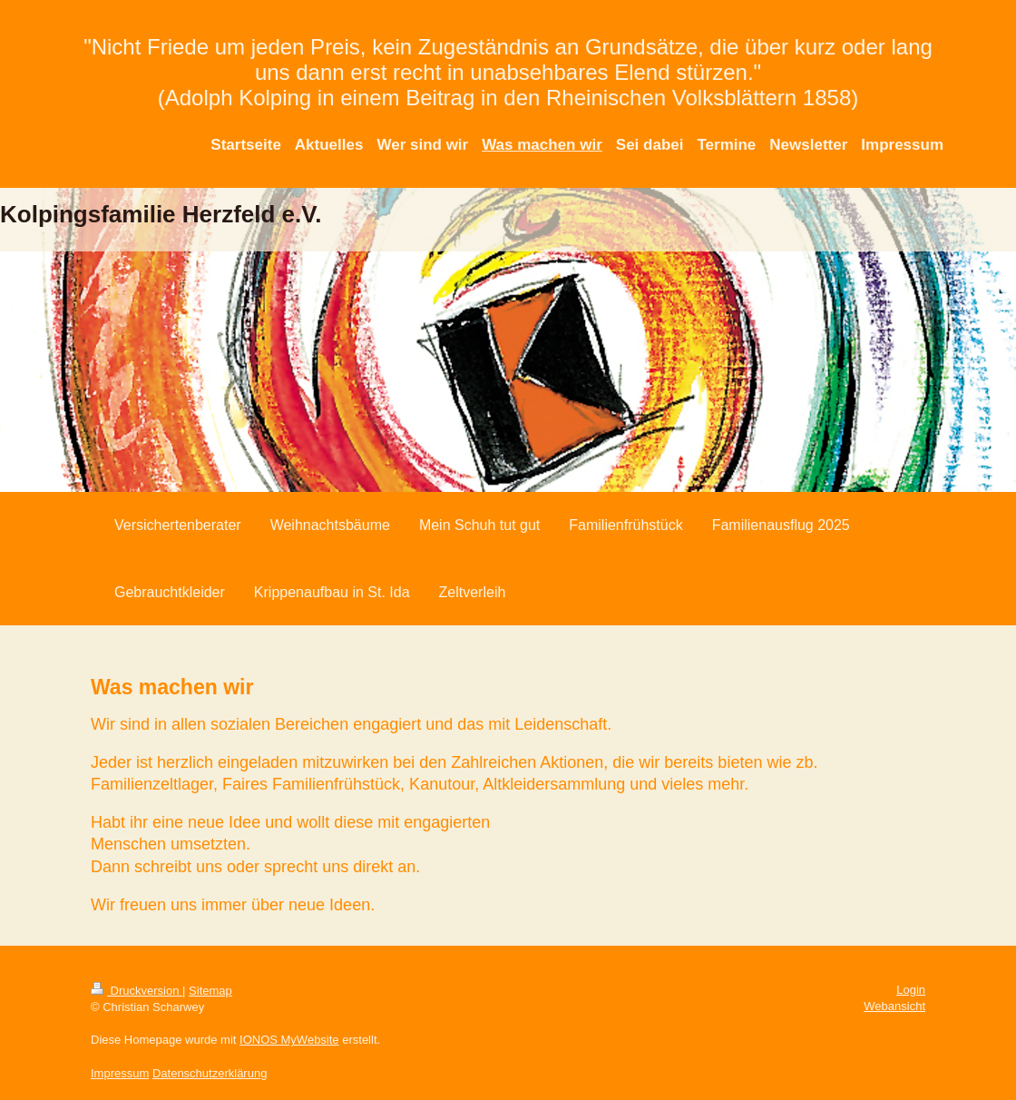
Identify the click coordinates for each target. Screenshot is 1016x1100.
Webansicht (894, 1006)
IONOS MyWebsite (289, 1039)
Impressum (120, 1073)
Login (910, 990)
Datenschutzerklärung (209, 1073)
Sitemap (210, 990)
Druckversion (136, 990)
